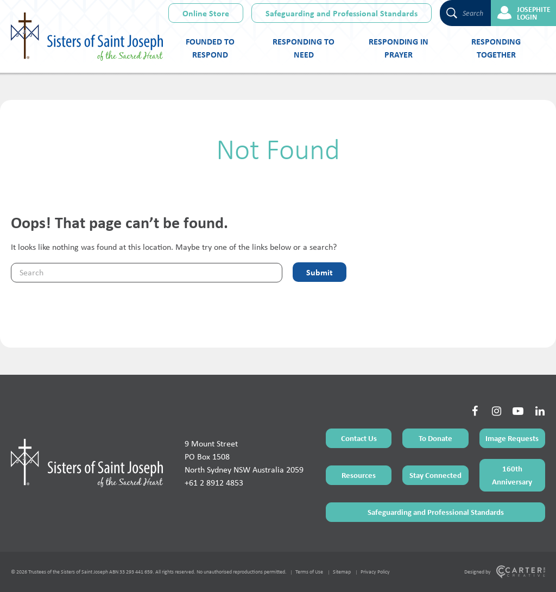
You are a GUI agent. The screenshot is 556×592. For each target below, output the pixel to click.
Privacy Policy (375, 571)
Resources (359, 475)
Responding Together (496, 47)
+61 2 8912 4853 (214, 482)
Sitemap (342, 571)
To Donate (435, 438)
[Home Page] (87, 463)
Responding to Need (303, 47)
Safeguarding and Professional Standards (342, 13)
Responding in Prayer (398, 47)
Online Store (205, 13)
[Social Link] (474, 411)
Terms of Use (309, 571)
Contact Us (359, 438)
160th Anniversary (512, 475)
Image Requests (512, 438)
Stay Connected (435, 475)
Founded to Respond (210, 47)
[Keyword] (146, 272)
